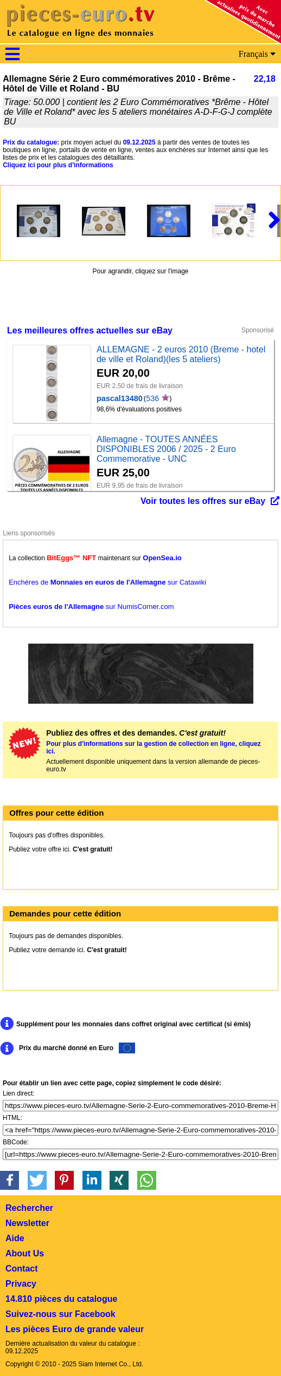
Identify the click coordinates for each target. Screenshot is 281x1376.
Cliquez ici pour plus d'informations (58, 165)
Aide (14, 1238)
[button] (9, 1180)
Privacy (20, 1283)
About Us (24, 1253)
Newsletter (27, 1223)
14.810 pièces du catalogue (61, 1298)
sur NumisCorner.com (91, 606)
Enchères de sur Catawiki (107, 582)
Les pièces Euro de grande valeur (74, 1329)
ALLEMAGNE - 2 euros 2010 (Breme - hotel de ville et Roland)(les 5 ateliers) (181, 354)
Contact (21, 1268)
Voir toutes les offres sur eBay (202, 501)
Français (257, 53)
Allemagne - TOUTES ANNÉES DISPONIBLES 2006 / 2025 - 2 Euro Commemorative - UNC (166, 449)
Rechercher (29, 1208)
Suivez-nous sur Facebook (60, 1314)
